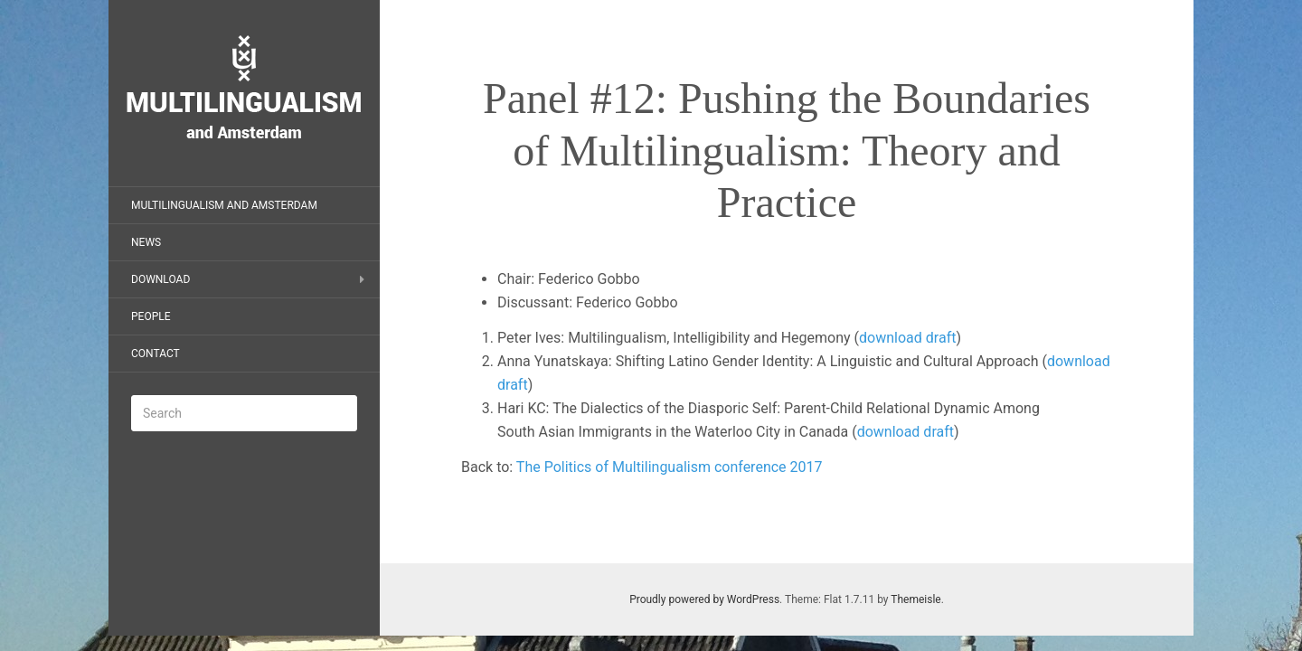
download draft (907, 337)
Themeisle (915, 599)
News (146, 242)
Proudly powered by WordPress (704, 599)
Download (160, 279)
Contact (155, 353)
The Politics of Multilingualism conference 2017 (669, 467)
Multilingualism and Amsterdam (224, 205)
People (151, 316)
